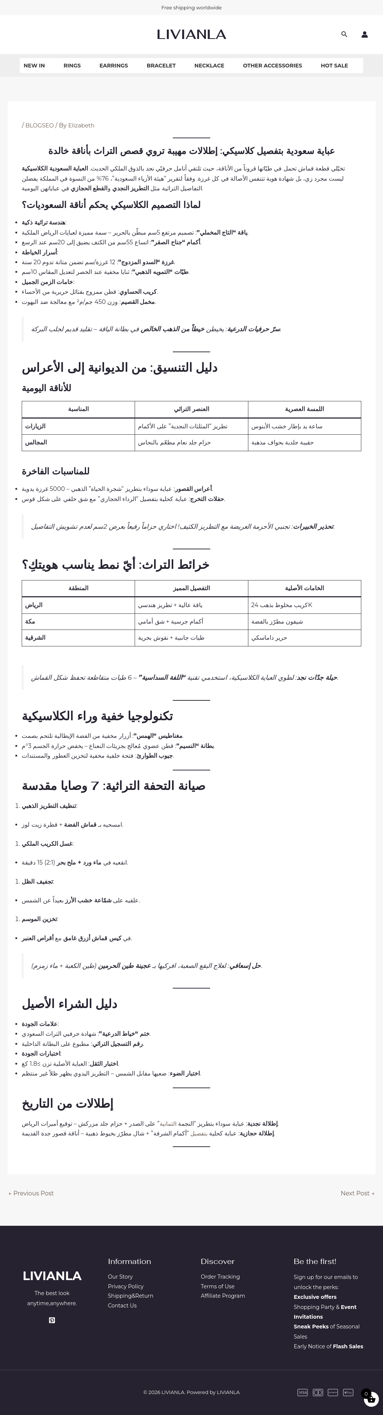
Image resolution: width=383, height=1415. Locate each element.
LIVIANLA (191, 34)
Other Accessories (272, 65)
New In (34, 65)
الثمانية (168, 1123)
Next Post (358, 1193)
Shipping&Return (131, 1297)
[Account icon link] (364, 34)
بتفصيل (198, 1133)
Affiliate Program (223, 1297)
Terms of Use (218, 1287)
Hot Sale (334, 65)
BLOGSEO (40, 125)
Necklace (209, 65)
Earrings (113, 65)
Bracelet (161, 65)
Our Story (120, 1277)
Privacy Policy (126, 1287)
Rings (72, 65)
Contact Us (122, 1307)
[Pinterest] (52, 1320)
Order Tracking (220, 1277)
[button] (344, 34)
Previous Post (31, 1193)
